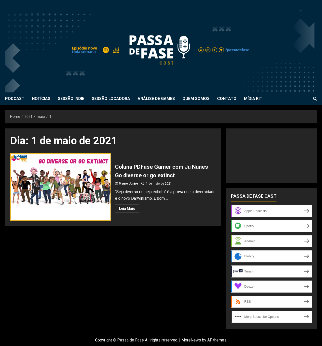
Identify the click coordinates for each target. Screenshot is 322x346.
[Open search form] (315, 99)
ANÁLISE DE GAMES (156, 98)
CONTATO (226, 98)
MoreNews (191, 340)
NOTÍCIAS (41, 98)
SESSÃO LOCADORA (111, 98)
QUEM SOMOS (196, 98)
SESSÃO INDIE (71, 98)
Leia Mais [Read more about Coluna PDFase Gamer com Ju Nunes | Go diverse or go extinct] (129, 209)
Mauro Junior (128, 183)
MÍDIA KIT (253, 98)
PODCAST (14, 98)
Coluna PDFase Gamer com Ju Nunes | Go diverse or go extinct (60, 187)
